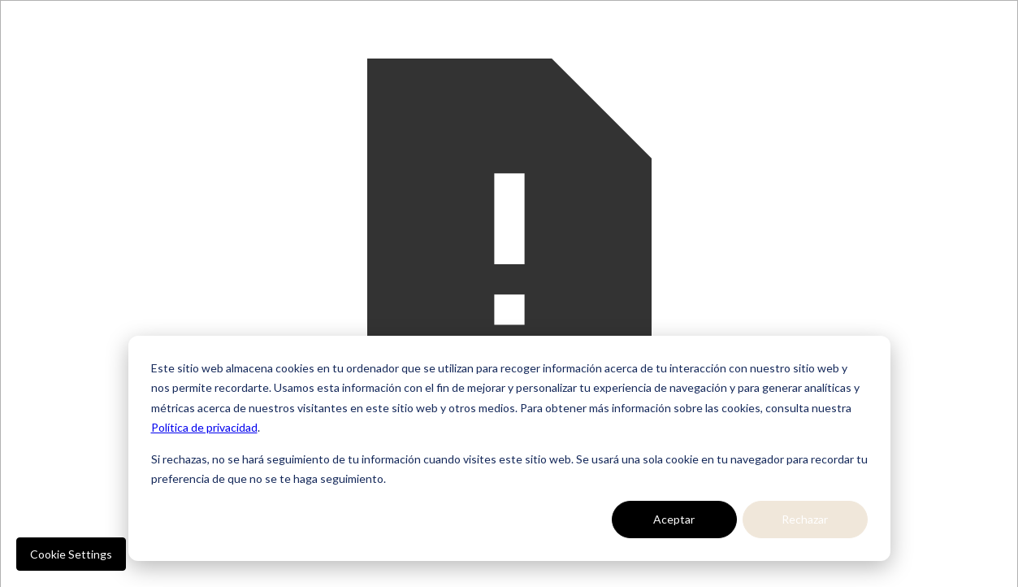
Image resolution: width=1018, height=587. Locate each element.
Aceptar (674, 519)
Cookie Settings (71, 554)
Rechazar (805, 519)
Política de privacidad (204, 427)
